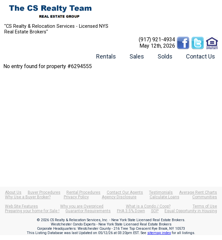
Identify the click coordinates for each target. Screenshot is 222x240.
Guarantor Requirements (88, 211)
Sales (137, 56)
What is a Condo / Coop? (148, 206)
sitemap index (159, 233)
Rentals (106, 56)
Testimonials (161, 192)
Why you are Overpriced (81, 206)
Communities (204, 197)
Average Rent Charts (198, 192)
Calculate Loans (164, 197)
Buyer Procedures (44, 192)
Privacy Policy (76, 197)
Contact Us (200, 56)
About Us (13, 192)
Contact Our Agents (125, 192)
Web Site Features (21, 206)
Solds (165, 56)
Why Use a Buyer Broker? (28, 197)
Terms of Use (205, 206)
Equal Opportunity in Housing (191, 211)
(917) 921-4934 (157, 39)
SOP (155, 211)
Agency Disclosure (119, 197)
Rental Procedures (83, 192)
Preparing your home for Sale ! (32, 211)
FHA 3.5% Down (131, 211)
